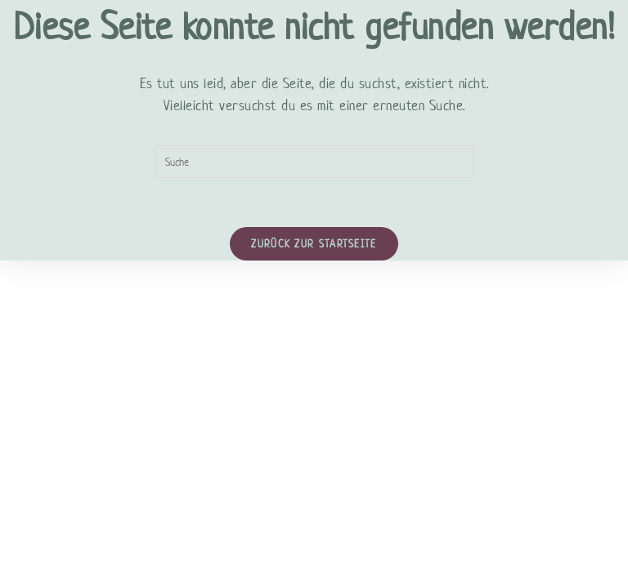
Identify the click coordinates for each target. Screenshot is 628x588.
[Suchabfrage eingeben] (314, 161)
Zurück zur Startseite (313, 244)
